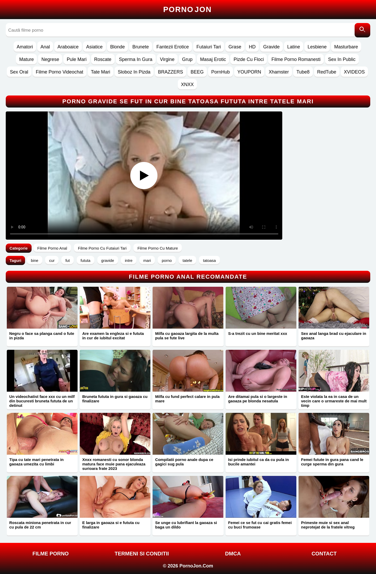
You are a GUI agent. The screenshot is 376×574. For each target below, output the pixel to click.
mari (147, 260)
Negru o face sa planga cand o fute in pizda (41, 335)
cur (52, 260)
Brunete (140, 46)
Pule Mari (76, 59)
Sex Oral (19, 72)
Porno (187, 9)
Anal (45, 46)
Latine (293, 46)
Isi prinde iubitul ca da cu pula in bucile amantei (258, 461)
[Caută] (362, 30)
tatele (187, 260)
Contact (324, 553)
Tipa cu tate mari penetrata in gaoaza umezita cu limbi (36, 461)
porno (167, 260)
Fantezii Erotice (172, 46)
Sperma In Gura (135, 59)
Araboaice (68, 46)
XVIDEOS (354, 72)
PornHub (220, 72)
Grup (187, 59)
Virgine (167, 59)
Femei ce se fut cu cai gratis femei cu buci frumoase (260, 524)
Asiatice (94, 46)
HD (252, 46)
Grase (234, 46)
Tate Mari (100, 72)
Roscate (102, 59)
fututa (86, 260)
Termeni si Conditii (142, 553)
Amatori (25, 46)
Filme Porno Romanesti (295, 59)
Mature (26, 59)
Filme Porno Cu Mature (157, 248)
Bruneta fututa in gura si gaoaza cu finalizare (115, 398)
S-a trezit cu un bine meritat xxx (257, 333)
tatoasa (209, 260)
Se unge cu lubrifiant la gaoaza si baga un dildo (186, 524)
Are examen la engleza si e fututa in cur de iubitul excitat (113, 335)
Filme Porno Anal (52, 248)
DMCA (233, 553)
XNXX (187, 84)
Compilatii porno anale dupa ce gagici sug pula (184, 461)
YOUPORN (249, 72)
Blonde (117, 46)
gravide (107, 260)
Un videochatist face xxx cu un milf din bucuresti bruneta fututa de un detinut (42, 401)
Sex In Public (342, 59)
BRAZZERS (170, 72)
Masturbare (346, 46)
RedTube (326, 72)
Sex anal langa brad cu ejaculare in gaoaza (333, 335)
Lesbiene (317, 46)
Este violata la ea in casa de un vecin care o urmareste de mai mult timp (334, 401)
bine (34, 260)
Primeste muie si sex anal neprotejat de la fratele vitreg (328, 524)
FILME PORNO (50, 553)
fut (67, 260)
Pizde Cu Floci (248, 59)
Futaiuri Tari (208, 46)
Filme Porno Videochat (59, 72)
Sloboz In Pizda (134, 72)
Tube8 (302, 72)
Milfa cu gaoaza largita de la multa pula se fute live (187, 335)
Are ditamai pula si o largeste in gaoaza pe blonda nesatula (257, 398)
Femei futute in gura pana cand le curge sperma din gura (332, 461)
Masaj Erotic (213, 59)
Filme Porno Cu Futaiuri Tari (102, 248)
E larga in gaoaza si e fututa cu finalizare (110, 524)
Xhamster (279, 72)
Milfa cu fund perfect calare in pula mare (187, 398)
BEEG (197, 72)
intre (128, 260)
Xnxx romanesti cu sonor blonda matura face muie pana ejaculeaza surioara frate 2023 (113, 464)
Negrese (50, 59)
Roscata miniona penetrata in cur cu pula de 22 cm (40, 524)
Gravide (271, 46)
